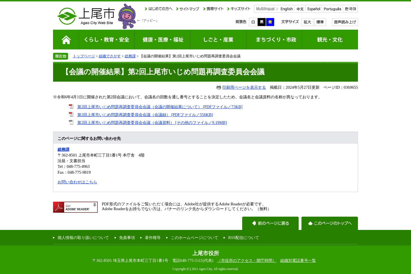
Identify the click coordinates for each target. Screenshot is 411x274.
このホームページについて (194, 237)
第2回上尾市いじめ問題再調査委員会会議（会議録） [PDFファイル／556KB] (145, 114)
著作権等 (153, 237)
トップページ (84, 56)
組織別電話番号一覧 (298, 260)
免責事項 (127, 237)
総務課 (130, 56)
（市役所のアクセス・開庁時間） (246, 260)
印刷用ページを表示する (244, 87)
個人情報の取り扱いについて (83, 237)
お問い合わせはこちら (77, 182)
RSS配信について (243, 237)
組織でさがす (110, 56)
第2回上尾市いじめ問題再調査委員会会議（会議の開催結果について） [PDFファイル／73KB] (159, 107)
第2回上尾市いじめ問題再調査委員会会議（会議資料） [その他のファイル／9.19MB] (152, 122)
